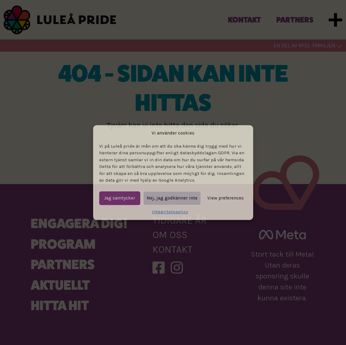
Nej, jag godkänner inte (172, 198)
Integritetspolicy (170, 211)
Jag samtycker (119, 198)
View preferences (225, 198)
